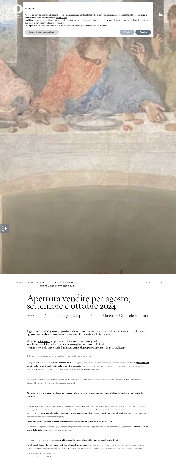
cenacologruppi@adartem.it (89, 347)
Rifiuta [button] (127, 32)
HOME (19, 282)
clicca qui (43, 341)
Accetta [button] (143, 32)
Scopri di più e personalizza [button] (41, 32)
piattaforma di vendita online (113, 413)
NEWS (31, 282)
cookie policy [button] (61, 18)
